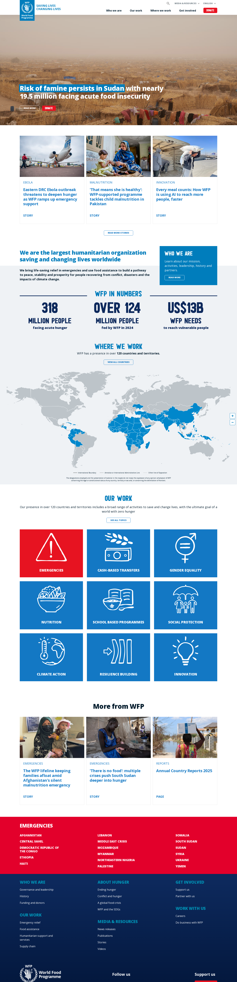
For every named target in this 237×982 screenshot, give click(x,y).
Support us (182, 889)
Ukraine (182, 860)
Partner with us (185, 896)
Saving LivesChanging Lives (48, 7)
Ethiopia (27, 857)
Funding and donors (32, 903)
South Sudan (186, 841)
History (24, 896)
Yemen (181, 866)
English (208, 3)
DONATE (49, 108)
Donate (210, 10)
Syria (180, 854)
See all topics (118, 520)
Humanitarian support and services (36, 937)
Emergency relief (30, 922)
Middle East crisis (112, 841)
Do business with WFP (189, 922)
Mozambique (108, 848)
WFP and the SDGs (109, 909)
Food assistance (29, 929)
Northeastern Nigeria (116, 860)
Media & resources (185, 3)
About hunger (113, 882)
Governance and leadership (36, 889)
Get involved (187, 10)
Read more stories (118, 232)
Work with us (191, 908)
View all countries (119, 362)
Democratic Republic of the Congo (39, 849)
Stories (102, 942)
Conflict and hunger (110, 896)
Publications (105, 936)
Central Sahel (31, 841)
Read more (30, 108)
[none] (118, 70)
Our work (136, 10)
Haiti (24, 864)
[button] (232, 416)
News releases (107, 929)
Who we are (114, 10)
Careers (180, 916)
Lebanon (105, 835)
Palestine (105, 866)
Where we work (160, 10)
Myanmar (106, 854)
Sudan (181, 848)
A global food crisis (109, 903)
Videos (102, 949)
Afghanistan (31, 835)
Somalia (182, 835)
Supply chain (27, 946)
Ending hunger (107, 889)
